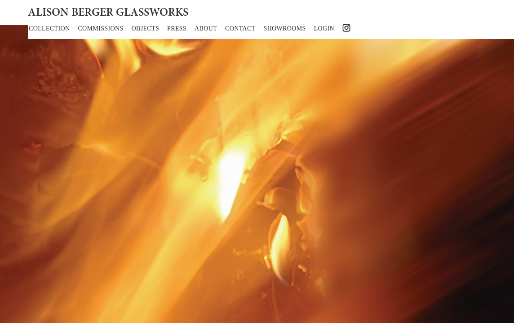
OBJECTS (146, 28)
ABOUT (206, 28)
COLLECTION (49, 28)
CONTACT (240, 28)
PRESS (176, 28)
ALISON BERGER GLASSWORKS (108, 12)
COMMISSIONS (100, 28)
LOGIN (324, 28)
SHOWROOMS (285, 28)
